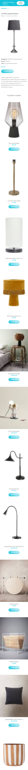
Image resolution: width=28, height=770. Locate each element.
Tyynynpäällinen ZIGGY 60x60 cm (14, 719)
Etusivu (3, 16)
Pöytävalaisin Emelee (14, 373)
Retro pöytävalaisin (14, 143)
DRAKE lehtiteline (14, 661)
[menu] (25, 8)
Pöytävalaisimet (18, 59)
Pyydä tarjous (21, 3)
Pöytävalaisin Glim (14, 489)
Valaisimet (10, 59)
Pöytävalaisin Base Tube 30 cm (14, 258)
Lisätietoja (7, 71)
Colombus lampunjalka (14, 201)
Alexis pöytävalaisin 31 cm (14, 316)
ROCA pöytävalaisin (14, 431)
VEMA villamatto (14, 604)
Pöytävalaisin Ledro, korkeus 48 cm (14, 546)
